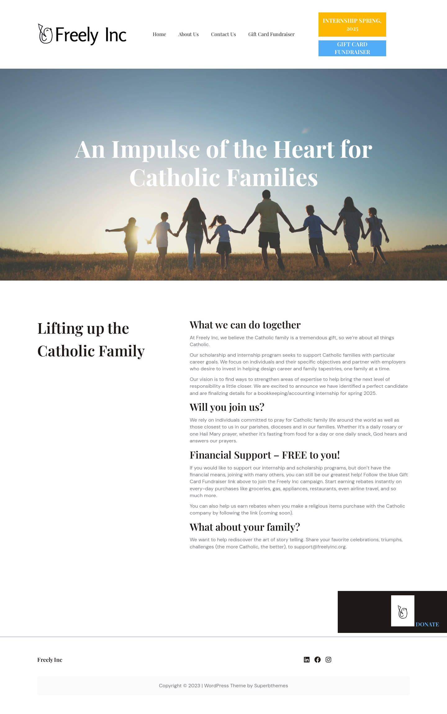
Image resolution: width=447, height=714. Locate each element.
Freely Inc (49, 659)
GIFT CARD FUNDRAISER (352, 48)
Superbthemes (271, 685)
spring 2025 (362, 393)
